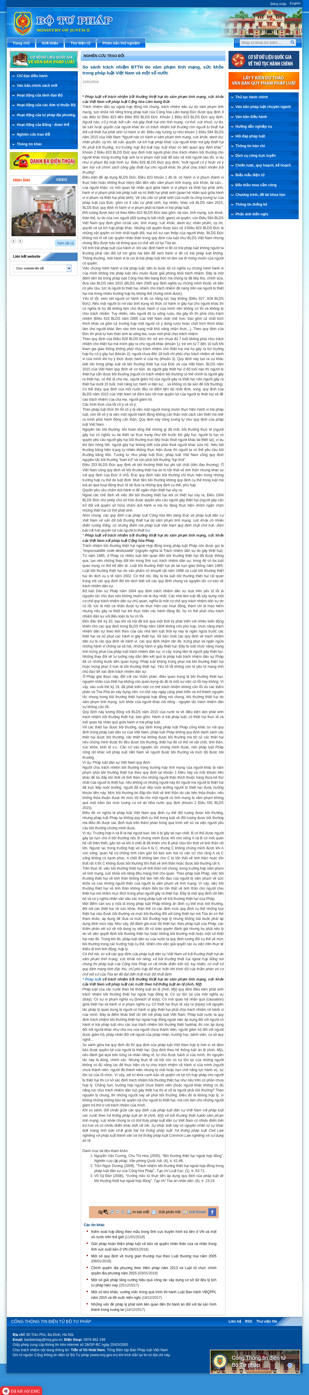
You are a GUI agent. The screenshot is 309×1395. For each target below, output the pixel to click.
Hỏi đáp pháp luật (250, 136)
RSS (248, 1321)
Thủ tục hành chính (252, 97)
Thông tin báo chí (250, 146)
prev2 (13, 241)
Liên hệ (235, 1321)
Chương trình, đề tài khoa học (261, 195)
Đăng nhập (278, 4)
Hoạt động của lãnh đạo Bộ (40, 95)
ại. (149, 530)
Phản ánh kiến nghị (252, 214)
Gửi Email (197, 1212)
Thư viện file (266, 1321)
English (295, 3)
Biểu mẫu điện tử (250, 175)
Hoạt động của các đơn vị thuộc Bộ (46, 105)
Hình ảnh (21, 180)
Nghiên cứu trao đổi (33, 134)
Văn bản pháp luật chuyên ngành (263, 107)
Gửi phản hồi (169, 1212)
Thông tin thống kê (251, 204)
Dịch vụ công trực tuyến (256, 156)
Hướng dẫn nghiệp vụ (254, 126)
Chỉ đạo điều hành (32, 76)
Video (61, 180)
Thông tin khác (29, 144)
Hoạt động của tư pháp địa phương (46, 115)
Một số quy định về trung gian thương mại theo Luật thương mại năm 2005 (153, 1256)
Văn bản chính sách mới (37, 86)
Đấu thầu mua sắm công (256, 185)
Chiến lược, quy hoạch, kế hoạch (263, 165)
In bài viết (141, 1212)
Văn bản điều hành (251, 117)
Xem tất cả (65, 243)
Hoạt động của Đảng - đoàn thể (43, 125)
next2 (20, 241)
